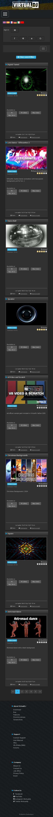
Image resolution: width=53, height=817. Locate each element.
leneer (45, 93)
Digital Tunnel (13, 65)
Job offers (17, 771)
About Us (16, 766)
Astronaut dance (14, 612)
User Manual (18, 740)
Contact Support (19, 738)
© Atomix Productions (26, 814)
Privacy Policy (18, 773)
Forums (16, 748)
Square (10, 534)
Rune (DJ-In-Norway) (40, 171)
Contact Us (17, 768)
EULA (15, 776)
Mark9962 (43, 483)
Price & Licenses (19, 717)
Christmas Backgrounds (17, 455)
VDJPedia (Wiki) (19, 745)
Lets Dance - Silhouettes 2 (18, 143)
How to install (36, 137)
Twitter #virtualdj (20, 801)
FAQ (15, 743)
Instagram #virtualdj (22, 799)
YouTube (17, 796)
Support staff (42, 405)
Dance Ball (11, 221)
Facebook (17, 794)
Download (17, 710)
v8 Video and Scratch (16, 377)
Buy (14, 712)
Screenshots (18, 720)
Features (16, 715)
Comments (23, 137)
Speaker (11, 299)
